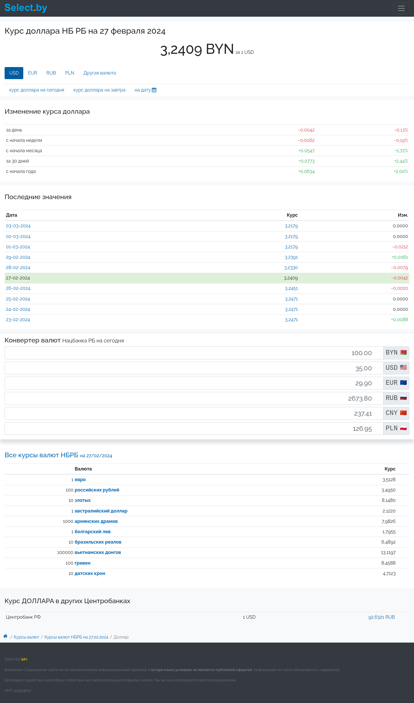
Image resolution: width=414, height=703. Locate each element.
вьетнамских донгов (98, 552)
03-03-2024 (18, 225)
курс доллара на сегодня (36, 90)
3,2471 (291, 299)
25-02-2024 (18, 299)
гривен (83, 563)
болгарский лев (93, 531)
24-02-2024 (18, 309)
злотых (83, 500)
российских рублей (97, 490)
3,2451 (291, 288)
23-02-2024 (18, 319)
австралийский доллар (101, 511)
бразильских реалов (98, 542)
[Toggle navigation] (401, 8)
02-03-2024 (18, 236)
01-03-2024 (18, 246)
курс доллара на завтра (99, 90)
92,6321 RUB (381, 617)
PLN (69, 73)
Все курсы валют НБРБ (58, 455)
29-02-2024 (18, 257)
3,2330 (291, 267)
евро (80, 479)
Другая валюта (99, 73)
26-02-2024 (18, 288)
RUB (51, 73)
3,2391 (291, 257)
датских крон (90, 573)
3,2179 (291, 225)
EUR (32, 73)
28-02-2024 (18, 267)
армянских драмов (96, 521)
